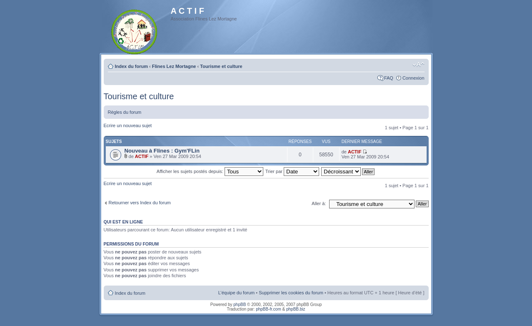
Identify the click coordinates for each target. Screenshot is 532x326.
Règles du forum (125, 112)
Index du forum (131, 66)
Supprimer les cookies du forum (291, 292)
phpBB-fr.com (268, 309)
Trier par (292, 171)
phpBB (239, 304)
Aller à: (319, 203)
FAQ (388, 77)
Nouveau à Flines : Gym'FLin (162, 151)
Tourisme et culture (221, 66)
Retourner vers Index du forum (140, 202)
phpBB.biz (295, 309)
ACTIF (141, 156)
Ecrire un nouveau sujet (128, 125)
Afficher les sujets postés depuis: (210, 171)
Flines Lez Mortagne (174, 66)
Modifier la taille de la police (418, 64)
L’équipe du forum (236, 292)
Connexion (413, 77)
